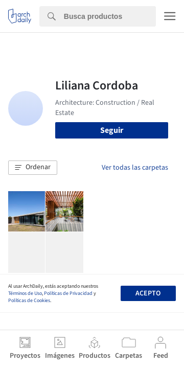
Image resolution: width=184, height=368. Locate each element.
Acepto (147, 293)
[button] (32, 167)
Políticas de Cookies (29, 300)
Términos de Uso (25, 293)
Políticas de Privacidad (68, 293)
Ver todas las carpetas (135, 168)
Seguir (111, 130)
